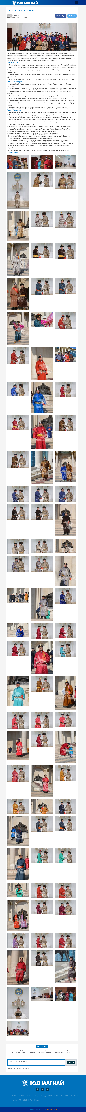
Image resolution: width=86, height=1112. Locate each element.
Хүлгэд (35, 1096)
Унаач (56, 1096)
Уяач (28, 1096)
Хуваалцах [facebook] (60, 16)
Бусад (37, 1100)
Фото (76, 1096)
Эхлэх (14, 1096)
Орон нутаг (27, 1100)
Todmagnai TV (66, 1096)
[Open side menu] (7, 3)
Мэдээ (21, 1096)
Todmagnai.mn (52, 1109)
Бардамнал (16, 1100)
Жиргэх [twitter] (72, 16)
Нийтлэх (71, 1062)
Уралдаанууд (46, 1096)
